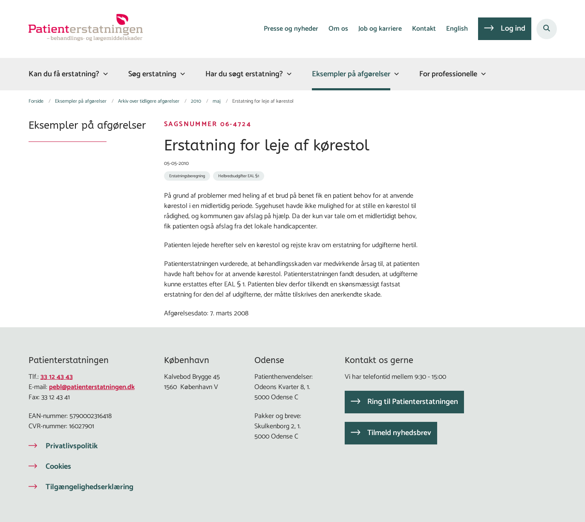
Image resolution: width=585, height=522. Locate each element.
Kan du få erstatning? (64, 74)
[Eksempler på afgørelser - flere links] (395, 74)
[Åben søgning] (546, 29)
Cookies (58, 467)
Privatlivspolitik (72, 446)
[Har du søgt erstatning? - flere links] (288, 74)
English (457, 29)
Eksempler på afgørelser (351, 74)
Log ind (513, 28)
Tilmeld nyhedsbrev (399, 433)
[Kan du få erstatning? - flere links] (104, 74)
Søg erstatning (152, 74)
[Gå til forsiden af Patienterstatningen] (86, 29)
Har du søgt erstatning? (244, 74)
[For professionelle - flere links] (482, 74)
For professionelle (448, 74)
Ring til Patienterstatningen (412, 401)
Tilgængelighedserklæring (89, 487)
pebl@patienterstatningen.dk (92, 387)
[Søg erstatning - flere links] (181, 74)
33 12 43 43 (56, 377)
